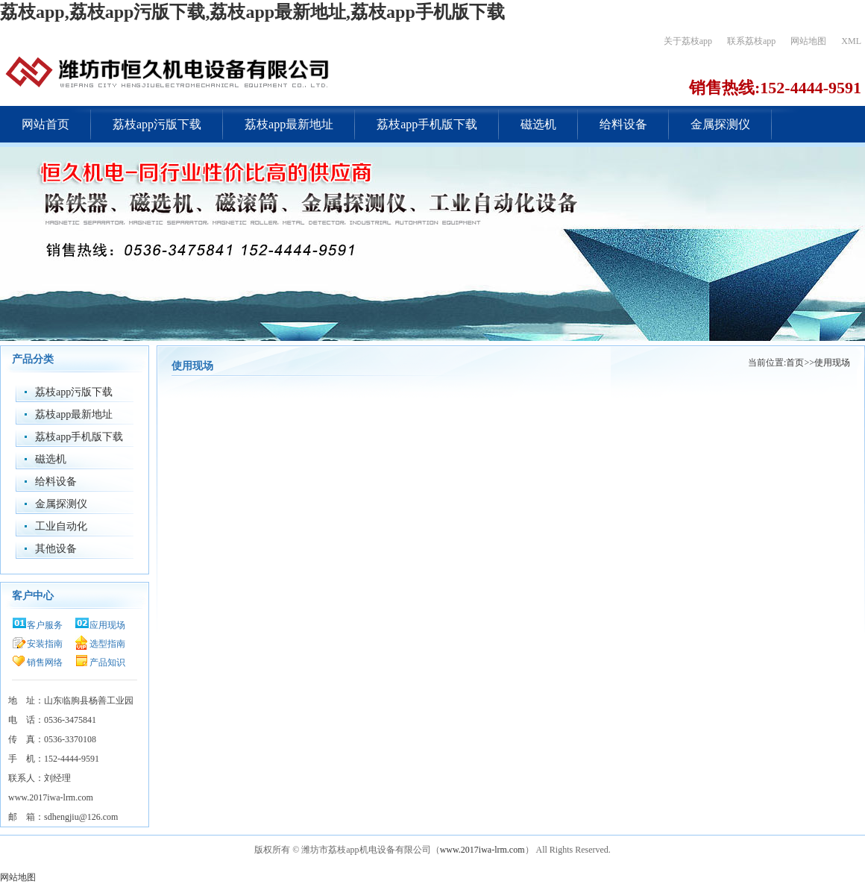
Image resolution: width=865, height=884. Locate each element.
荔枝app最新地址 (289, 124)
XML (851, 41)
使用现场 (832, 362)
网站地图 (808, 41)
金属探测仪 (720, 124)
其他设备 (56, 548)
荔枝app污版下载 (157, 124)
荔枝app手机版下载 (427, 124)
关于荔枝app (688, 41)
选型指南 (107, 644)
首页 (795, 362)
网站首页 (45, 124)
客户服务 (45, 625)
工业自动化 (61, 526)
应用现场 (107, 625)
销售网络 (45, 662)
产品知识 (107, 662)
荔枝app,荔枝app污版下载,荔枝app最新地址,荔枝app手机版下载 (252, 12)
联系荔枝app (751, 41)
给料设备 (623, 124)
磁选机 (538, 124)
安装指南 (45, 644)
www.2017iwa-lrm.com (482, 849)
